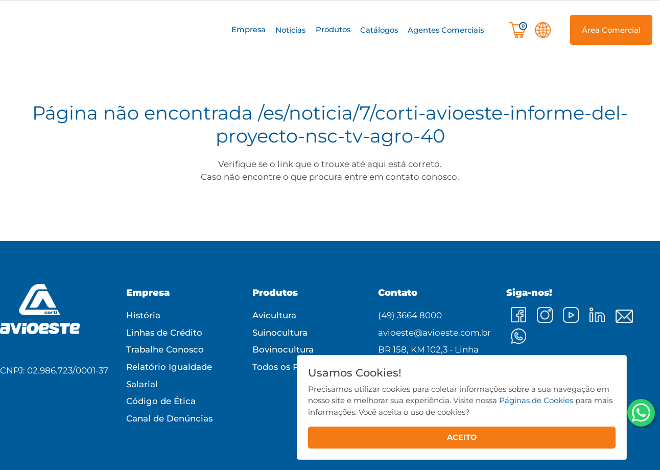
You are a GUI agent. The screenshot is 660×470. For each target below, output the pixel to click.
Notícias (290, 30)
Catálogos (379, 30)
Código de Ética (161, 401)
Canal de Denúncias (169, 418)
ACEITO (462, 437)
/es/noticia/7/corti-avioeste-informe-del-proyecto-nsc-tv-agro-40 (422, 124)
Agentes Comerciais (446, 30)
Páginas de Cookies (536, 400)
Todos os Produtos (292, 367)
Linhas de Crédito (164, 332)
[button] (248, 30)
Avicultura (274, 315)
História (143, 315)
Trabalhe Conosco (165, 349)
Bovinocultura (283, 349)
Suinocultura (280, 332)
